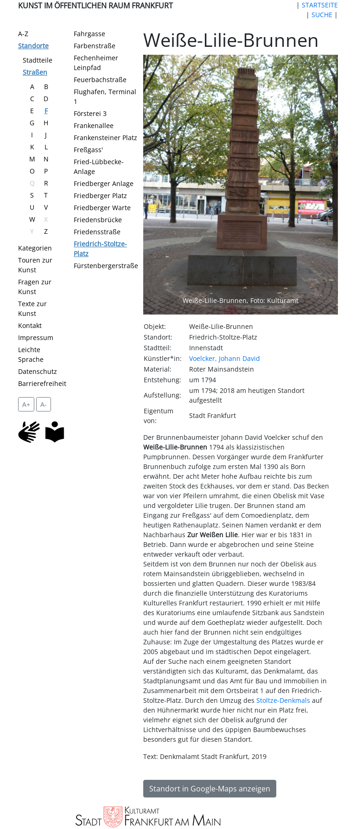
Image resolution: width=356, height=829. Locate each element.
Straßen (35, 72)
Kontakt (30, 325)
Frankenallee (94, 125)
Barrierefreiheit (42, 383)
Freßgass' (88, 149)
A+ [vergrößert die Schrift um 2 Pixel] (26, 404)
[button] (157, 185)
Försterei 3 (90, 113)
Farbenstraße (94, 45)
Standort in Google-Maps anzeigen (209, 789)
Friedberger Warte (102, 207)
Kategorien (35, 248)
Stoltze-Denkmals (283, 700)
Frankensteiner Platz (105, 137)
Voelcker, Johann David (224, 358)
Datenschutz (37, 371)
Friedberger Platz (100, 195)
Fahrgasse (89, 33)
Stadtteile (37, 60)
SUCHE (322, 14)
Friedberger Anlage (104, 183)
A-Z (23, 33)
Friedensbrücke (98, 219)
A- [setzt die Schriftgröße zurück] (43, 404)
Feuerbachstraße (100, 79)
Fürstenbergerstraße (106, 265)
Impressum (35, 337)
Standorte (33, 45)
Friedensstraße (97, 231)
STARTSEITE (320, 4)
